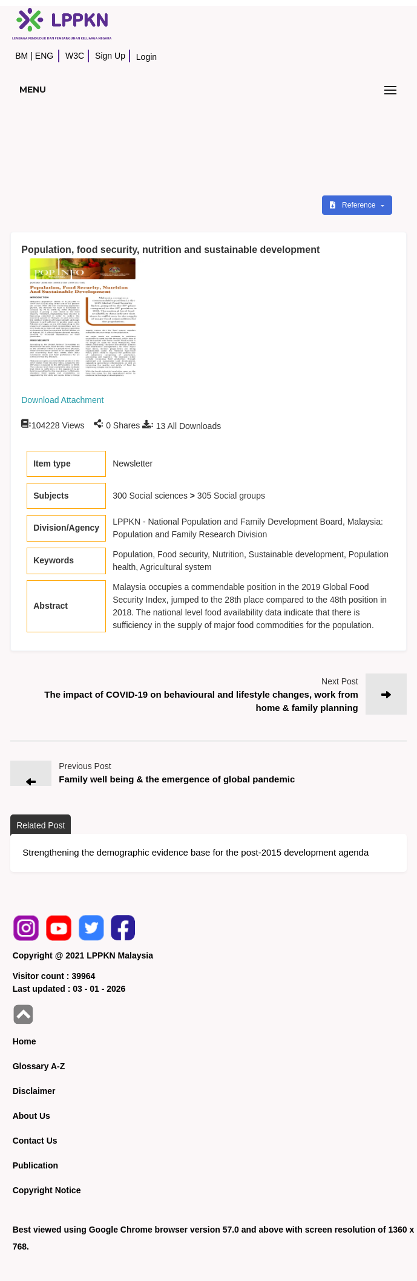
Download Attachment (62, 400)
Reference (354, 205)
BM (21, 56)
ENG (44, 56)
